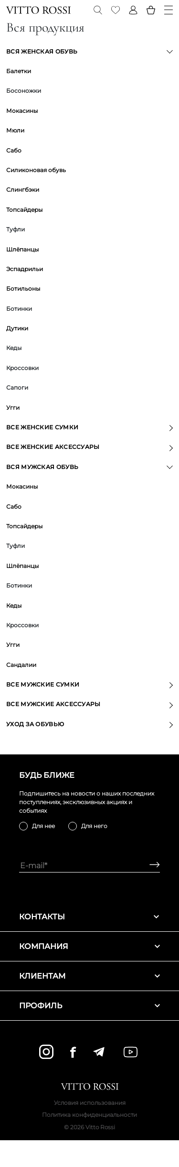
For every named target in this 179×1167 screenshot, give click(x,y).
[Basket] (151, 10)
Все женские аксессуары (53, 446)
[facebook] (73, 1052)
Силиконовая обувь (36, 170)
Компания (89, 946)
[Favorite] (115, 10)
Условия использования (90, 1102)
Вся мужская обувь (42, 466)
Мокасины (22, 110)
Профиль (89, 1005)
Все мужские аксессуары (53, 704)
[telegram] (99, 1052)
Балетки (18, 71)
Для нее (43, 825)
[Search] (98, 10)
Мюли (15, 130)
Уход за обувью (35, 724)
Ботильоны (23, 288)
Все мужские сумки (42, 684)
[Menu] (168, 10)
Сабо (13, 150)
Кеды (13, 605)
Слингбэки (22, 189)
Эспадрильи (24, 269)
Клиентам (89, 976)
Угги (13, 407)
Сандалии (21, 664)
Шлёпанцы (22, 249)
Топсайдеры (24, 209)
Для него (94, 825)
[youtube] (130, 1052)
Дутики (17, 328)
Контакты (89, 916)
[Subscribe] (151, 865)
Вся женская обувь (41, 51)
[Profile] (133, 10)
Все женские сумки (42, 427)
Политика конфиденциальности (89, 1114)
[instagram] (46, 1052)
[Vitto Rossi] (38, 10)
